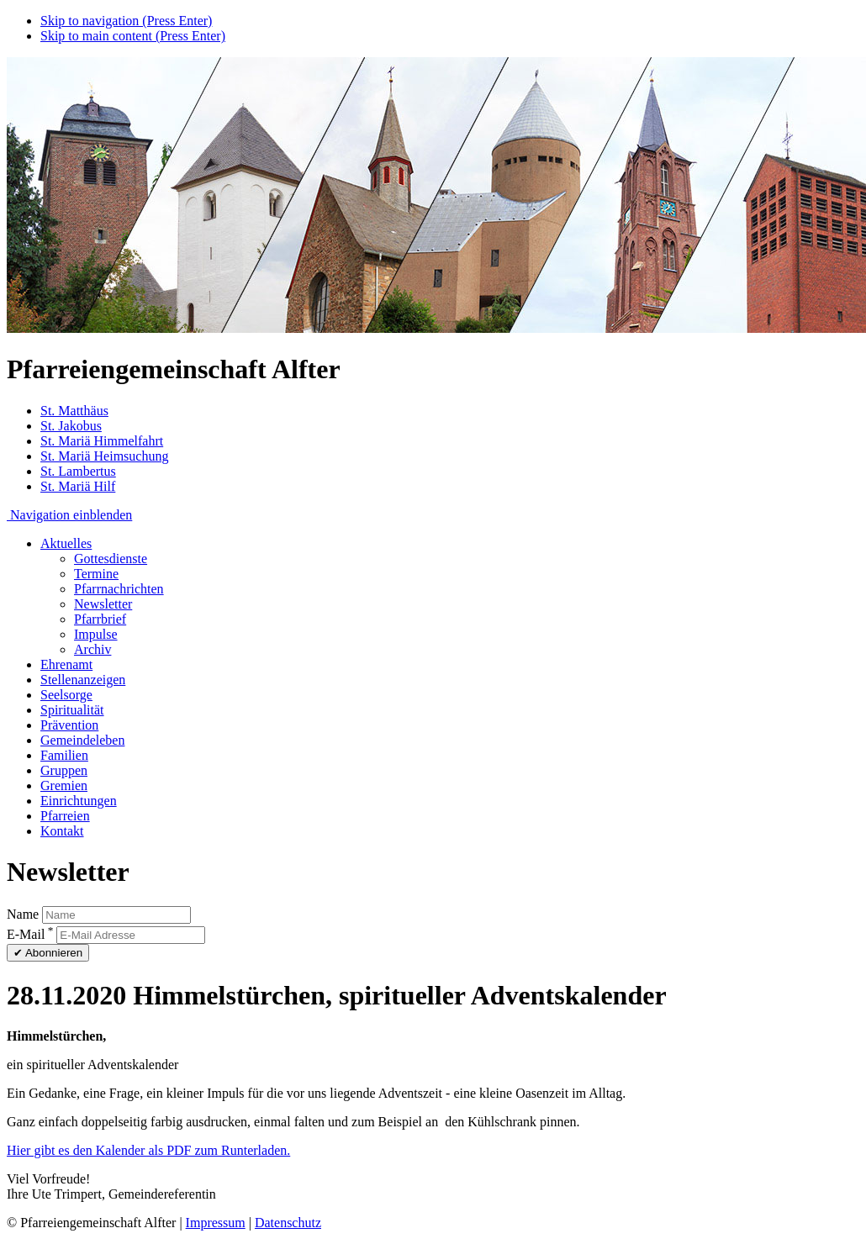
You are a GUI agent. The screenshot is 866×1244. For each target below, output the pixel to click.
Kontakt (62, 831)
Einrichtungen (78, 800)
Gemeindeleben (82, 740)
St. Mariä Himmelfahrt (101, 441)
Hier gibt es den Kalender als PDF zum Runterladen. (148, 1150)
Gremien (63, 785)
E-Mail (30, 934)
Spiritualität (72, 710)
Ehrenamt (66, 664)
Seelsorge (66, 695)
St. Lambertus (78, 471)
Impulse (96, 634)
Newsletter (103, 604)
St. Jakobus (71, 426)
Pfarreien (65, 816)
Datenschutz (288, 1222)
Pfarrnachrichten (119, 589)
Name (23, 914)
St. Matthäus (74, 410)
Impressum (216, 1222)
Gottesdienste (110, 558)
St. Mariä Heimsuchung (104, 456)
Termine (96, 574)
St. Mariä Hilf (77, 486)
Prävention (69, 725)
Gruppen (63, 770)
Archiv (92, 649)
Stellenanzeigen (82, 679)
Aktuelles (66, 543)
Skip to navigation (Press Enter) (126, 20)
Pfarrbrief (100, 619)
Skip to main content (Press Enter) (132, 36)
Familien (64, 755)
